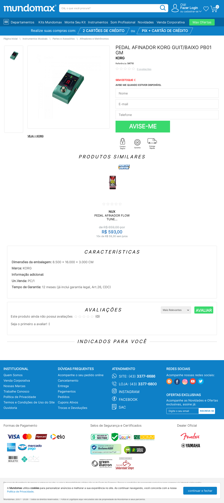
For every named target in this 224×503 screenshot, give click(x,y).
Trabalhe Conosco (16, 391)
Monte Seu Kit (75, 22)
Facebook (128, 399)
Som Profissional (122, 22)
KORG (120, 58)
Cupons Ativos (68, 402)
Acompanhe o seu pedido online (81, 375)
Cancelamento (68, 380)
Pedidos (63, 397)
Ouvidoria (10, 408)
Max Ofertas (202, 22)
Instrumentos (98, 22)
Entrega (63, 386)
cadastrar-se (191, 11)
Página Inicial (10, 38)
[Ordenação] (176, 310)
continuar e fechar (200, 490)
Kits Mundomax (50, 22)
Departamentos (22, 22)
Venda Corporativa (171, 22)
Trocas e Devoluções (72, 408)
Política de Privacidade (20, 397)
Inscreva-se (207, 411)
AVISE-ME (143, 126)
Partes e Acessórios (64, 38)
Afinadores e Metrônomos (94, 38)
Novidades (146, 22)
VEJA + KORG (35, 136)
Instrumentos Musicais (35, 38)
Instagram (129, 392)
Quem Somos (13, 375)
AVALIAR (204, 310)
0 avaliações (144, 69)
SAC (122, 407)
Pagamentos (67, 391)
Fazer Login (189, 8)
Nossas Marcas (14, 386)
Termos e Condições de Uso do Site (29, 402)
